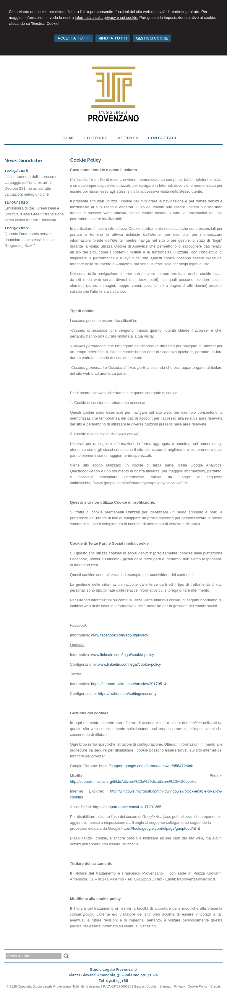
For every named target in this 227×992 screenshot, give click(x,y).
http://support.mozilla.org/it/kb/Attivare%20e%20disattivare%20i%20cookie (133, 781)
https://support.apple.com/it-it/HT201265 (127, 807)
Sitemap (165, 986)
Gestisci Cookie (145, 986)
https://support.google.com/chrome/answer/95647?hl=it (146, 766)
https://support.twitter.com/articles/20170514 (128, 684)
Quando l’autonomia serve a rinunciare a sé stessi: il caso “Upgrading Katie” (28, 240)
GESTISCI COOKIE (152, 38)
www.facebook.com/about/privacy (119, 635)
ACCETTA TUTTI (74, 38)
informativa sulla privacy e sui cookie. (106, 17)
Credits (215, 986)
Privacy (179, 986)
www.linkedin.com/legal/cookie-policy (122, 654)
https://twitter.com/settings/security (127, 693)
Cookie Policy (197, 986)
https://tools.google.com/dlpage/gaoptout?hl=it (160, 828)
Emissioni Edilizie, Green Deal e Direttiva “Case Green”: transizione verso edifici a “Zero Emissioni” (34, 214)
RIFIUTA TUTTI (113, 38)
